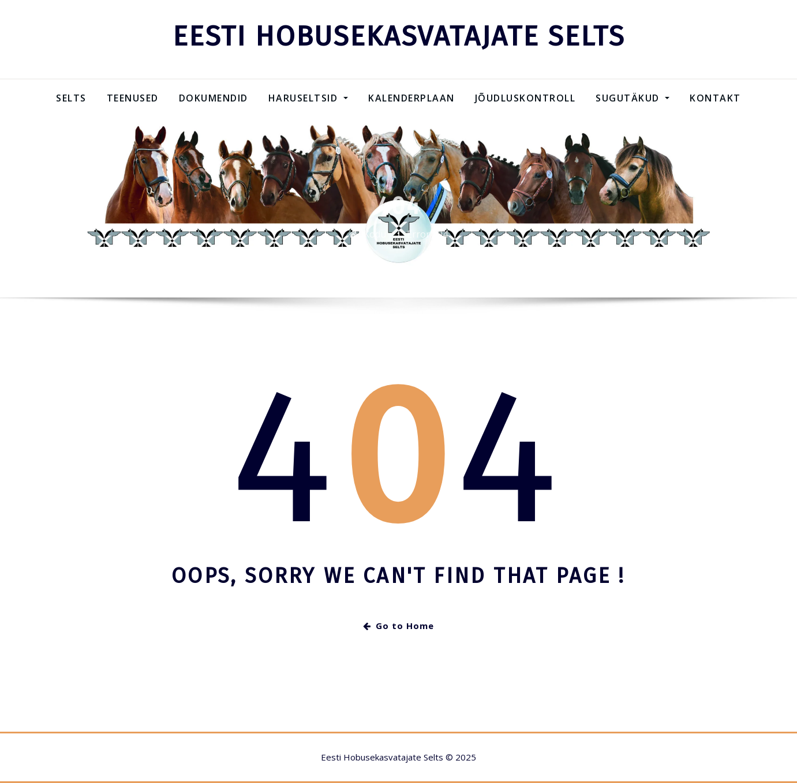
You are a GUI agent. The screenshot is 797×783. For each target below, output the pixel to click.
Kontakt (715, 98)
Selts (71, 98)
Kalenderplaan (411, 98)
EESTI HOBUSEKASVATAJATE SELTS (399, 36)
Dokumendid (213, 98)
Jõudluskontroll (525, 98)
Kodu (375, 240)
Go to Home (398, 625)
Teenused (133, 98)
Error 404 (427, 240)
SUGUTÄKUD (632, 98)
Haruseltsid (308, 98)
